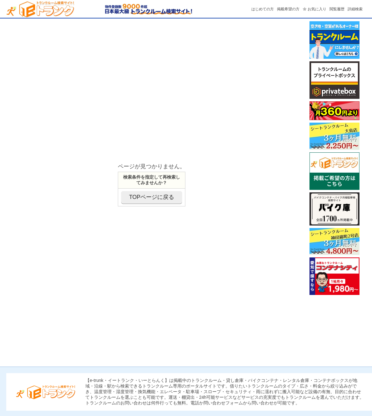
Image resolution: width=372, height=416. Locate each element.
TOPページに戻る (151, 197)
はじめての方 (262, 9)
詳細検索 (355, 9)
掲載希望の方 (288, 9)
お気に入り (317, 9)
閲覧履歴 (336, 9)
